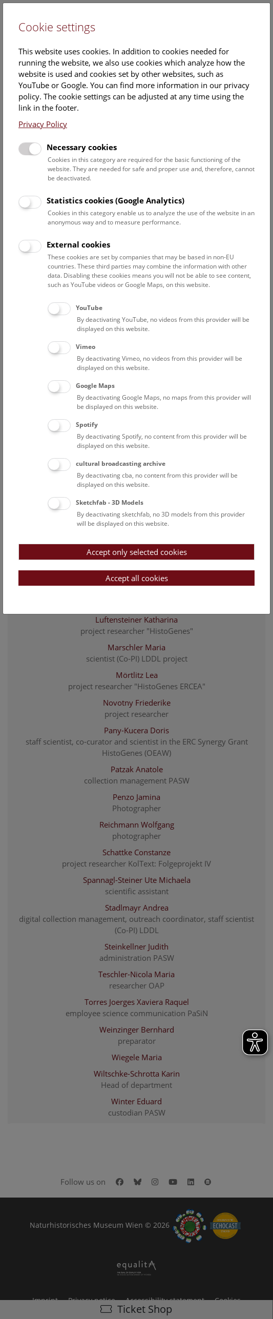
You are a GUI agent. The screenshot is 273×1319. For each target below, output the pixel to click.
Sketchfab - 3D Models (109, 502)
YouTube (89, 307)
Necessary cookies (82, 147)
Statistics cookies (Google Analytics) (115, 200)
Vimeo (85, 346)
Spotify (87, 424)
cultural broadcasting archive (120, 463)
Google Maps (95, 385)
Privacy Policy (42, 124)
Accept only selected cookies (137, 552)
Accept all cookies (137, 578)
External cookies (78, 244)
